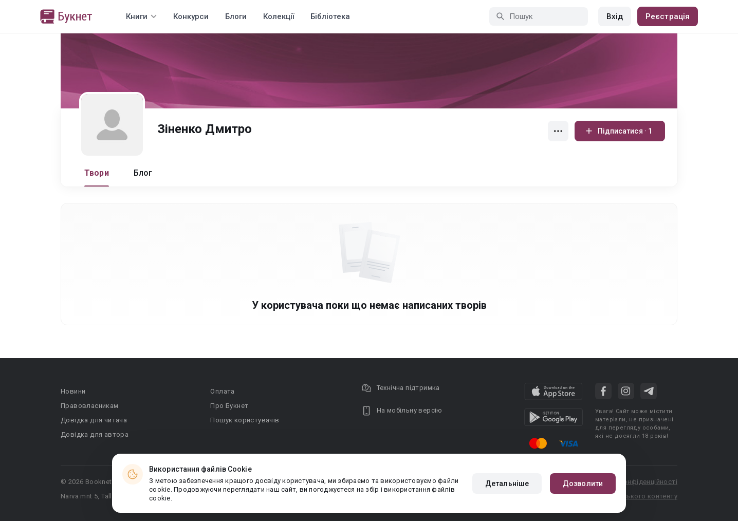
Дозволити (583, 483)
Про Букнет (229, 406)
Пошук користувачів (244, 420)
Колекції (278, 16)
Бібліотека (330, 16)
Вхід (614, 16)
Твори (96, 173)
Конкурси (191, 16)
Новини (73, 391)
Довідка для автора (94, 434)
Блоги (236, 16)
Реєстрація (667, 16)
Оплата (222, 391)
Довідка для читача (94, 420)
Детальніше (507, 483)
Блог (143, 173)
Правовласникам (90, 406)
